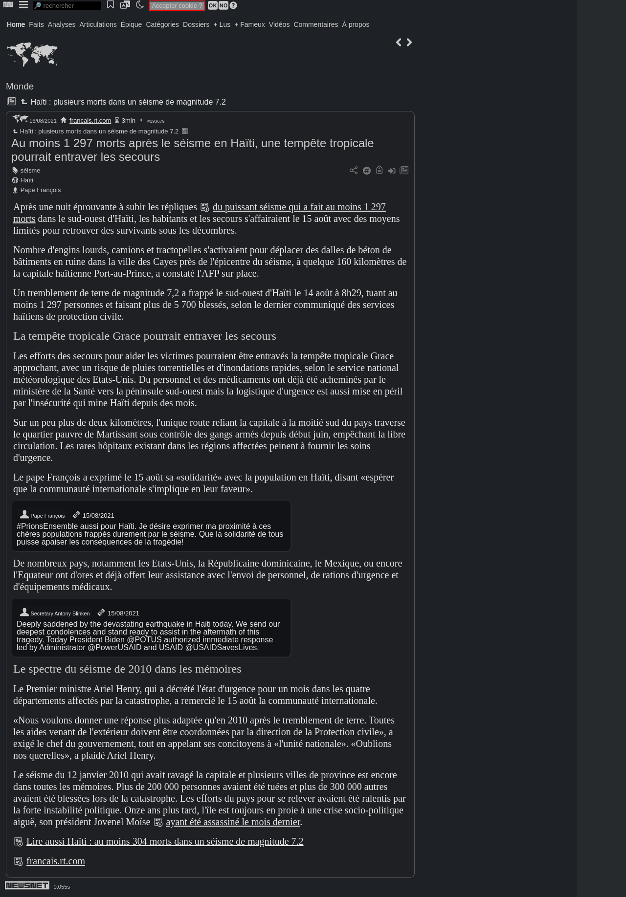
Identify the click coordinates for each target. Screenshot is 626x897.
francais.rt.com (90, 120)
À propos (355, 24)
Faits (36, 24)
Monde (20, 86)
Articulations (98, 24)
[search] (67, 5)
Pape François (41, 190)
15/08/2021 (92, 514)
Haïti (27, 180)
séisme (31, 170)
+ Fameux (249, 24)
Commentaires (315, 24)
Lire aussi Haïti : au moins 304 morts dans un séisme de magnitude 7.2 (165, 841)
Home (16, 24)
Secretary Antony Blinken (54, 612)
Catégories (162, 24)
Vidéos (279, 24)
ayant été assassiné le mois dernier (233, 821)
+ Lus (222, 24)
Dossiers (196, 24)
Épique (131, 24)
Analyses (62, 24)
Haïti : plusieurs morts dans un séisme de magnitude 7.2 (122, 102)
